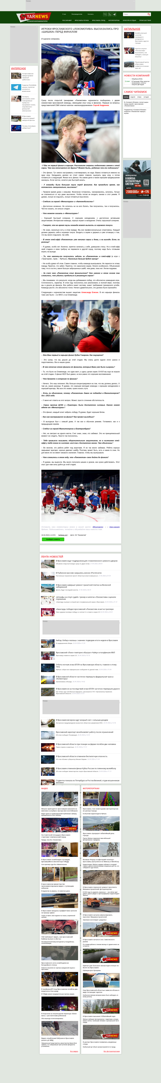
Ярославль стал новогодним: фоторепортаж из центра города (100, 810)
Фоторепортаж (114, 20)
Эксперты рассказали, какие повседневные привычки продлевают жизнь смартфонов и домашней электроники (28, 104)
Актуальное (132, 29)
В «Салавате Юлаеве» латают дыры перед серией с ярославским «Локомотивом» (136, 104)
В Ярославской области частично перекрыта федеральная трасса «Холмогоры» (84, 678)
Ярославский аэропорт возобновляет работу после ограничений (84, 732)
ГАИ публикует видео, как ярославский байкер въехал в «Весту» (57, 938)
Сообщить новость (53, 539)
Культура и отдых (129, 20)
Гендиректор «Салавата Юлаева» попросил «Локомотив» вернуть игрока (135, 111)
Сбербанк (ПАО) (137, 79)
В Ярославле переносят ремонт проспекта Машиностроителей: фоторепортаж (100, 888)
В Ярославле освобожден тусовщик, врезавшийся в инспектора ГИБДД (55, 860)
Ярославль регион (82, 20)
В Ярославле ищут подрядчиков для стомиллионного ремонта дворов (86, 561)
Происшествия (145, 20)
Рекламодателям (77, 14)
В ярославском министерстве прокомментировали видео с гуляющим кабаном (57, 886)
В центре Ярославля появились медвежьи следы (99, 1043)
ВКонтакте (98, 527)
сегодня (146, 97)
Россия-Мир (67, 20)
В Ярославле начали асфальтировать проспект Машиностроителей (97, 916)
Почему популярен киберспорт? (29, 127)
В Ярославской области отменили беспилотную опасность (81, 756)
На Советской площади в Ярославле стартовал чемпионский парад (55, 836)
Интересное (18, 68)
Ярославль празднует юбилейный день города (98, 834)
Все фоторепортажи (112, 1051)
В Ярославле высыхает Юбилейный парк (99, 1016)
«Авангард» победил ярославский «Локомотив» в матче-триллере (85, 609)
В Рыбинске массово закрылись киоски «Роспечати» (79, 573)
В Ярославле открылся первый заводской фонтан (28, 118)
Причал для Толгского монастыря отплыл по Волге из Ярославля (101, 967)
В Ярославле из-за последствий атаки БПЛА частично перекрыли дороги (88, 689)
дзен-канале (114, 527)
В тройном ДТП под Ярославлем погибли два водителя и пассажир (59, 990)
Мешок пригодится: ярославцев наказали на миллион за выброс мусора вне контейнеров (59, 810)
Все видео (74, 1051)
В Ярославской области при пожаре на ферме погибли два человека (86, 744)
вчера (139, 97)
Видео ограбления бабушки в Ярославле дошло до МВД (57, 1039)
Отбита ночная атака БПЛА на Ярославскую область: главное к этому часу (86, 666)
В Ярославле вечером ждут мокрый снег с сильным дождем (82, 720)
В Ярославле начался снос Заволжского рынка (99, 940)
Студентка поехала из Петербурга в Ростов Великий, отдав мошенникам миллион (87, 782)
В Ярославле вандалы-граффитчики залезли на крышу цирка (59, 912)
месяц (126, 97)
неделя (132, 97)
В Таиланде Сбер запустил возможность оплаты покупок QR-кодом (140, 83)
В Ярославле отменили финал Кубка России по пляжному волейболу (86, 768)
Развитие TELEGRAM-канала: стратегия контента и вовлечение (29, 88)
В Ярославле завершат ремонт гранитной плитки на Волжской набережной (83, 586)
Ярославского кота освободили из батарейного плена (55, 964)
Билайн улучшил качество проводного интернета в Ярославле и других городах (142, 38)
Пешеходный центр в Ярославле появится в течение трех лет (142, 65)
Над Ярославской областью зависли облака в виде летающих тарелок (101, 991)
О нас (64, 14)
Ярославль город (98, 20)
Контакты (91, 14)
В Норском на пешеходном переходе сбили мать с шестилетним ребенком (58, 1015)
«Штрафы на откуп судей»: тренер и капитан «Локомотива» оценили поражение (86, 598)
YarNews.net (62, 535)
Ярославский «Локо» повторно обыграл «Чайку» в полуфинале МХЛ (85, 653)
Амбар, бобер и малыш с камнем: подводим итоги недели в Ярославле (87, 640)
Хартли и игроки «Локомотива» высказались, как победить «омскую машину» (141, 53)
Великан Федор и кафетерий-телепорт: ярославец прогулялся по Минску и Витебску (101, 860)
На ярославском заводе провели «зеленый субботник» (27, 77)
